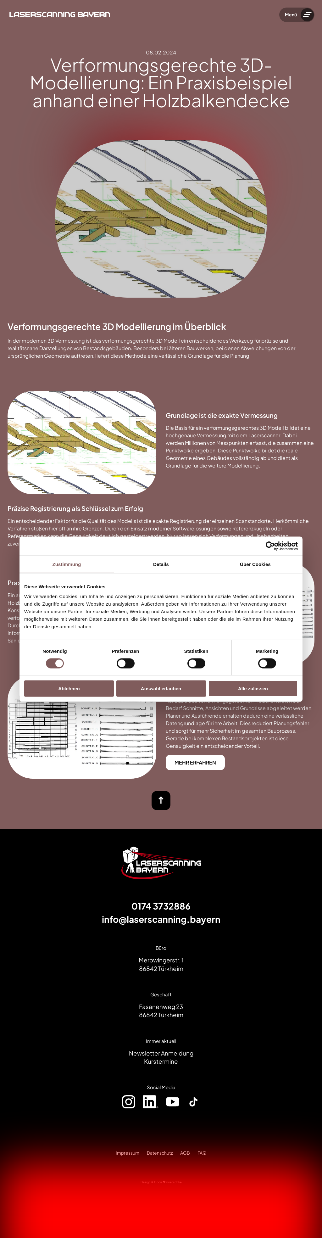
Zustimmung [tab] (67, 564)
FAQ (201, 1153)
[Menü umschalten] (307, 14)
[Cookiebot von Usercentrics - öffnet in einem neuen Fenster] (270, 546)
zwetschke (174, 1182)
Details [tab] (161, 564)
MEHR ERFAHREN (195, 762)
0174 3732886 (161, 905)
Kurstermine (161, 1061)
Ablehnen (69, 688)
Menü (291, 14)
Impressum (127, 1153)
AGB (185, 1153)
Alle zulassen (253, 688)
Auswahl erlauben (161, 688)
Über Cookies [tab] (255, 564)
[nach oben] (161, 800)
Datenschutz (160, 1153)
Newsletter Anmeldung (161, 1053)
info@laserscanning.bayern (161, 919)
